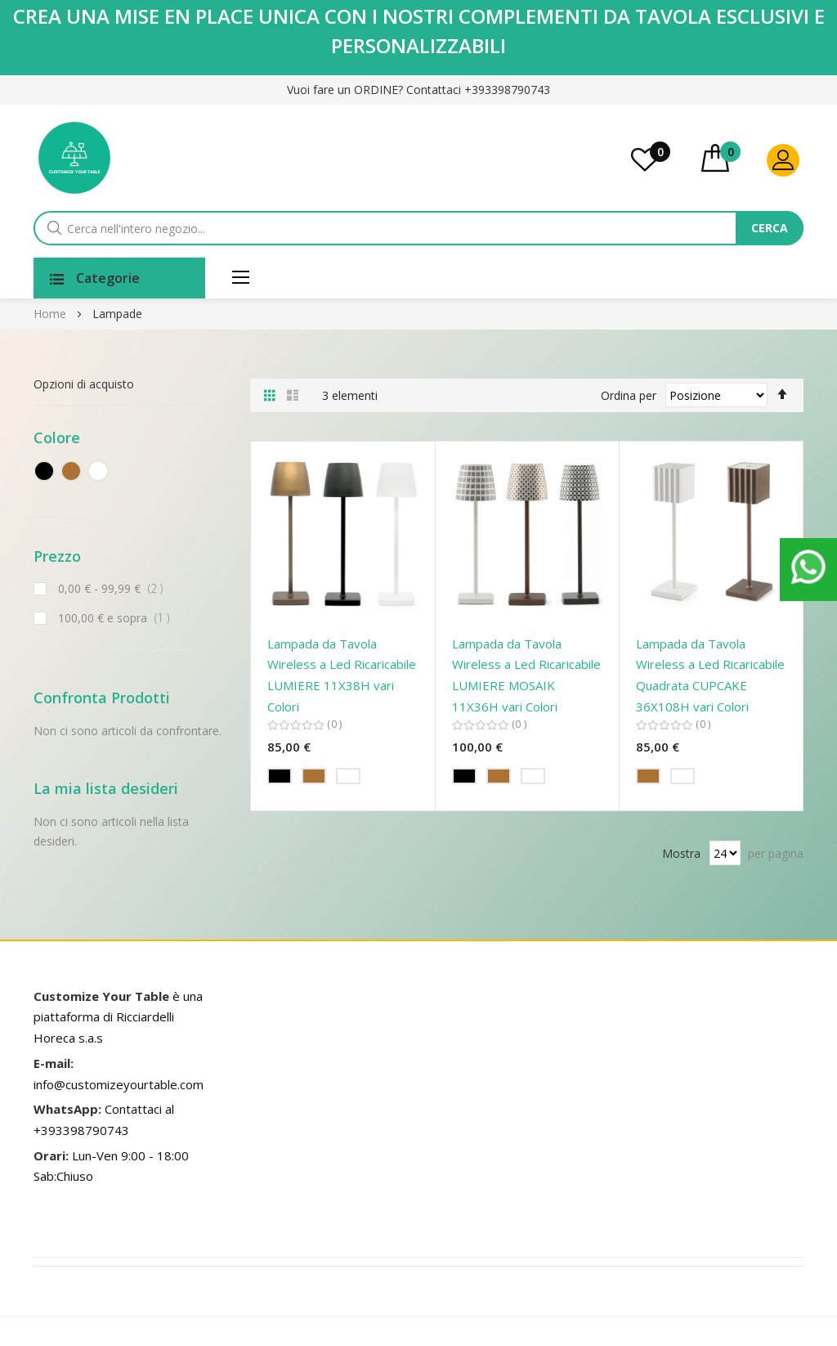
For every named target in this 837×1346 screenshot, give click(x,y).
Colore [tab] (57, 437)
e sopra (117, 618)
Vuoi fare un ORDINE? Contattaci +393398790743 (418, 89)
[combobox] (412, 228)
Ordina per (628, 394)
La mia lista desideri (660, 151)
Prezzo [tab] (57, 556)
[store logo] (74, 158)
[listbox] (342, 778)
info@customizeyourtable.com (119, 1084)
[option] (279, 776)
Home (51, 313)
